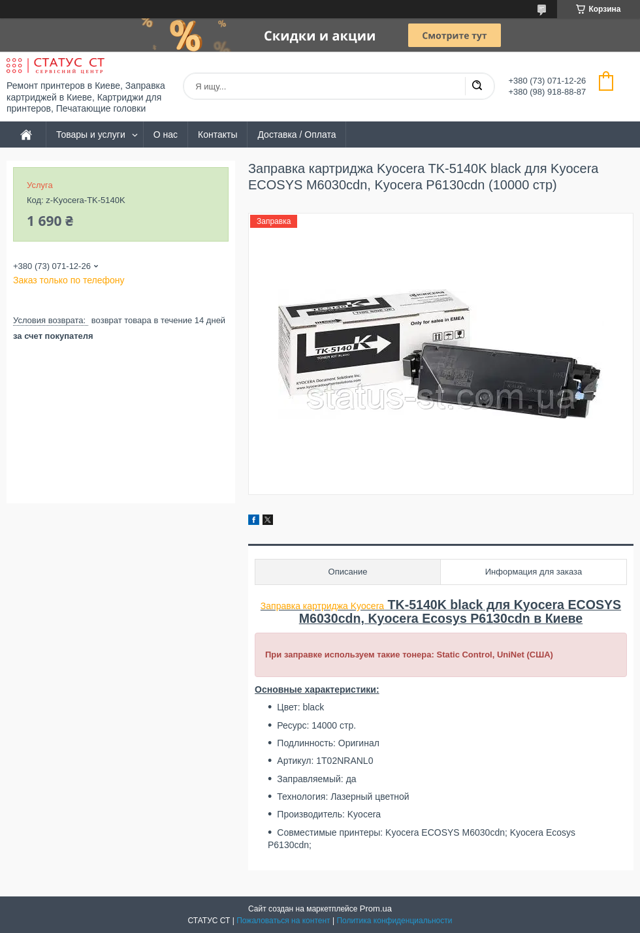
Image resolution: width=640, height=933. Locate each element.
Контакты (217, 134)
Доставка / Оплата (296, 134)
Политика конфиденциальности (394, 920)
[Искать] (476, 86)
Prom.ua (376, 908)
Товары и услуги (90, 134)
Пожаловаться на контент (283, 920)
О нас (165, 134)
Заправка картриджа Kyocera (322, 606)
